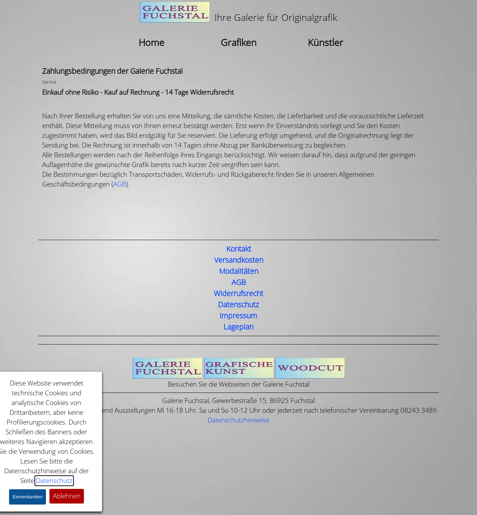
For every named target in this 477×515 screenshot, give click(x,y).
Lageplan (238, 327)
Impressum (238, 315)
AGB (119, 184)
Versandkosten (238, 260)
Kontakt (238, 249)
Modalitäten (238, 271)
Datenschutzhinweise (238, 420)
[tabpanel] (238, 13)
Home (151, 42)
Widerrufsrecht (238, 293)
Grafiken (239, 42)
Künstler (325, 42)
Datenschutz (238, 304)
